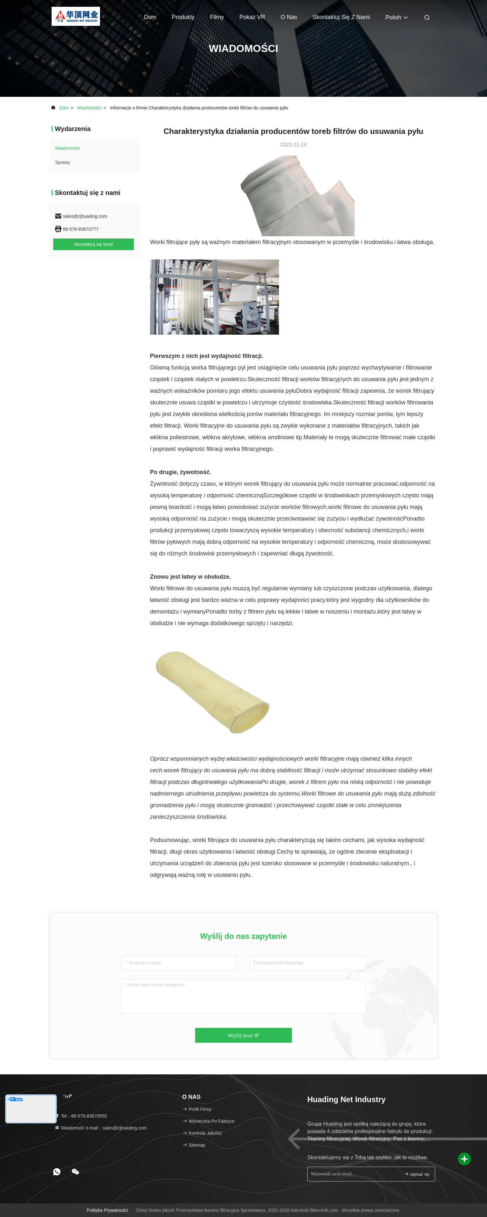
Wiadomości (89, 107)
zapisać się (417, 1174)
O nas (289, 17)
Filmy (217, 17)
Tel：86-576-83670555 (81, 1116)
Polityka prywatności (107, 1210)
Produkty (183, 17)
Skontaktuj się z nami (341, 17)
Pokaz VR (252, 17)
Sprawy (62, 162)
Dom (150, 17)
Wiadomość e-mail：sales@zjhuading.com (101, 1128)
